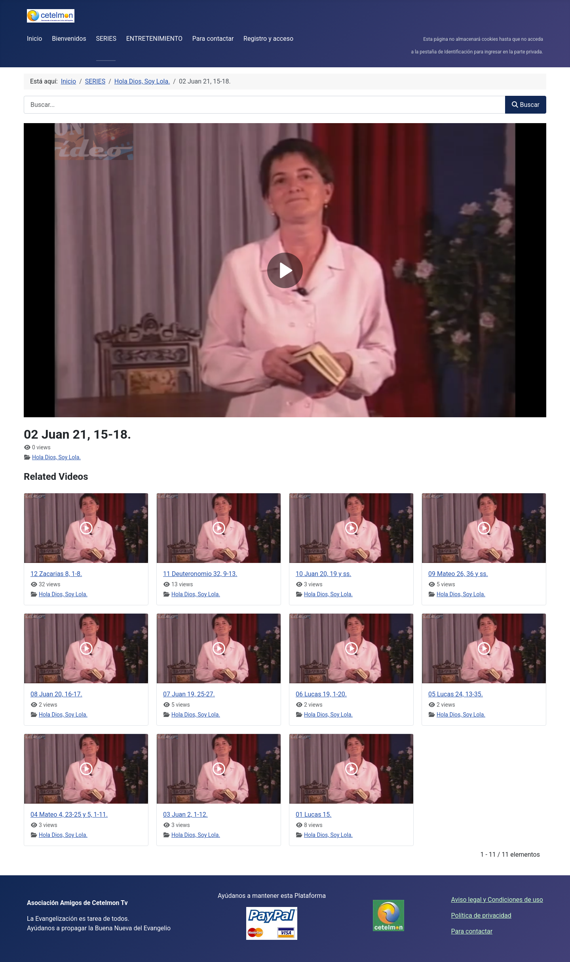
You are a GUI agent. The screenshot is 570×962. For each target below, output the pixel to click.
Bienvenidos (69, 38)
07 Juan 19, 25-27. (189, 694)
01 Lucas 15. (314, 814)
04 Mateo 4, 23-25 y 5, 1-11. (69, 814)
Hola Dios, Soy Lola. (56, 457)
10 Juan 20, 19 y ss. (323, 574)
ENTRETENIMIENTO (154, 38)
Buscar (526, 104)
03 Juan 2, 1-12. (185, 814)
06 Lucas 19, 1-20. (321, 694)
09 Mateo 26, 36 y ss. (458, 574)
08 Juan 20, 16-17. (56, 694)
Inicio (34, 38)
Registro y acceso (268, 38)
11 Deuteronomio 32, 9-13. (200, 574)
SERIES (106, 38)
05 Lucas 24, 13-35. (455, 694)
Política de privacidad (481, 915)
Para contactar (213, 38)
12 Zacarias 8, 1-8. (56, 574)
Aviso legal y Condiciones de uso (497, 899)
